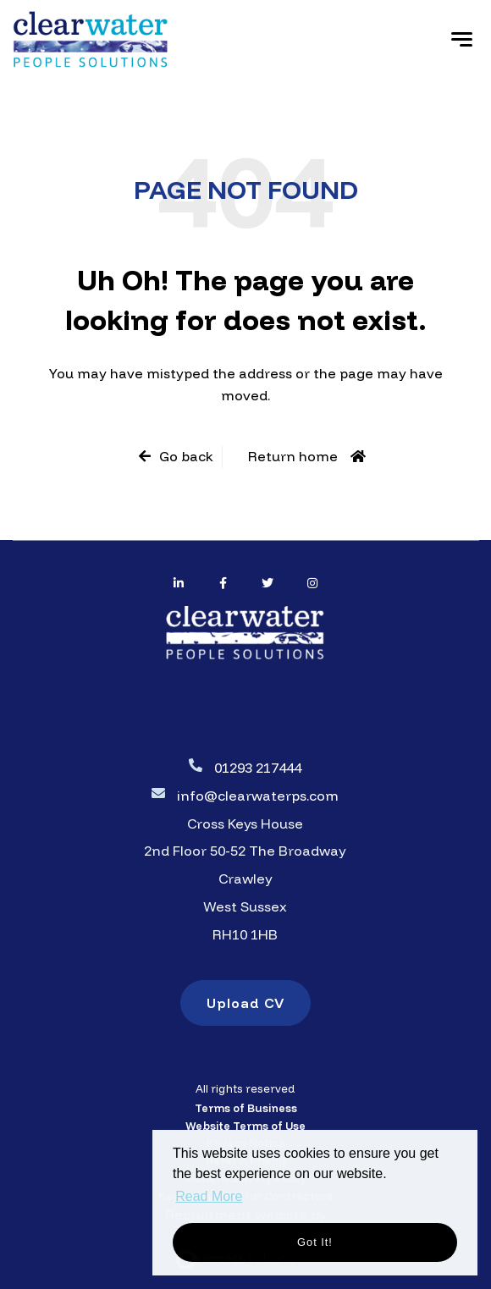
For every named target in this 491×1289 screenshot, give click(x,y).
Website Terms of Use (245, 1125)
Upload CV (245, 1002)
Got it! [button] (315, 1242)
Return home (293, 456)
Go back (186, 456)
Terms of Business (246, 1108)
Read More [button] (208, 1196)
